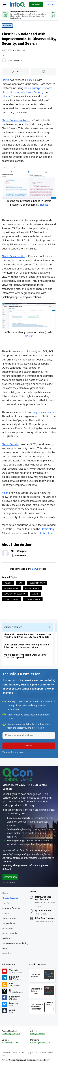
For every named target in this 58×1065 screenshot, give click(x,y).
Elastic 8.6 (31, 80)
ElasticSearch (33, 599)
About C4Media (9, 933)
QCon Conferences (11, 908)
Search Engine (11, 599)
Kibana (6, 96)
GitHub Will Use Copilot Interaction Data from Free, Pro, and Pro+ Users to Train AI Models (27, 635)
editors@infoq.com (10, 1042)
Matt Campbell (15, 60)
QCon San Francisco (45, 918)
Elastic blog (47, 529)
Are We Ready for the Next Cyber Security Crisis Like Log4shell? (25, 656)
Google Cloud (32, 588)
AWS (20, 583)
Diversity (6, 953)
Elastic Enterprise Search (38, 88)
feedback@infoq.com (11, 1033)
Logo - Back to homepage (17, 4)
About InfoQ (8, 928)
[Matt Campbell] (4, 60)
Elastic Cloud (46, 533)
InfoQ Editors (8, 923)
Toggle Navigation (4, 4)
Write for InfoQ (9, 918)
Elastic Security (34, 92)
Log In (6, 903)
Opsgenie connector (42, 412)
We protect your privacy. (13, 752)
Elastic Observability (13, 92)
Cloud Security (37, 583)
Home (5, 892)
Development (13, 627)
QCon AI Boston (43, 910)
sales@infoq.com (37, 1033)
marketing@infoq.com (40, 1042)
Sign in (50, 4)
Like (17, 71)
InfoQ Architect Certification (43, 898)
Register (36, 4)
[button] (28, 746)
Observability (11, 588)
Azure (35, 594)
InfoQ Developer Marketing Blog (15, 946)
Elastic (5, 80)
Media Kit (6, 938)
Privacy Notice (8, 1060)
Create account (10, 897)
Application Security (14, 594)
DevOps (7, 25)
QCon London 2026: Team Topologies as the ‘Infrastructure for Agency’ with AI (26, 646)
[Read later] (43, 72)
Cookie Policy (43, 1060)
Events (5, 913)
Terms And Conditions (26, 1060)
